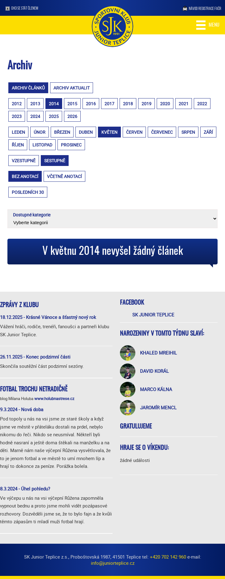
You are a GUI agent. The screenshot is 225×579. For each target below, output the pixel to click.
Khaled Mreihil (158, 353)
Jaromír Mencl (158, 407)
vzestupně (24, 160)
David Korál (154, 371)
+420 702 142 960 (168, 557)
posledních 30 (28, 192)
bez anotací (25, 176)
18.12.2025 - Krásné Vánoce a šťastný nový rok (48, 317)
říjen (18, 145)
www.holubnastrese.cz (54, 398)
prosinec (71, 145)
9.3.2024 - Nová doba (21, 409)
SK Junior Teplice (153, 314)
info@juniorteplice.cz (112, 563)
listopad (42, 145)
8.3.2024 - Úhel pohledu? (25, 488)
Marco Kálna (156, 389)
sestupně (54, 160)
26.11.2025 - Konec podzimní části (35, 357)
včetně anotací (64, 176)
